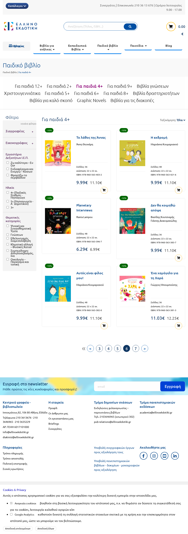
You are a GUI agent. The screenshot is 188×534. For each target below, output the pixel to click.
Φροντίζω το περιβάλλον (19, 176)
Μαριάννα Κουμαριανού (164, 144)
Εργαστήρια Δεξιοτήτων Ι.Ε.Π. (17, 155)
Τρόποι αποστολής (13, 457)
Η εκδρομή (159, 137)
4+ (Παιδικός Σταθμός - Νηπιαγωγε (18, 195)
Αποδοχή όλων (45, 528)
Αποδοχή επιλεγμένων (17, 528)
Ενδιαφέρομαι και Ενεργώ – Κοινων (22, 170)
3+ (12, 207)
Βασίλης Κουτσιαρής (162, 216)
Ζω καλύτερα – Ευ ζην (22, 163)
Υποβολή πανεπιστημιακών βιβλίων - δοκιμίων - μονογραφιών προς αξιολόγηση (117, 464)
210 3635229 (22, 421)
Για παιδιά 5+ (57, 93)
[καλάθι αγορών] (173, 28)
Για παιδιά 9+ (119, 86)
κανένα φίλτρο (28, 123)
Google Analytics (24, 514)
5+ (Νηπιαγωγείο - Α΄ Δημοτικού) (22, 202)
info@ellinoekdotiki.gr (16, 431)
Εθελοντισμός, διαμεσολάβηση (21, 239)
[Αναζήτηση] (101, 26)
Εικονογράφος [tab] (17, 143)
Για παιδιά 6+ (86, 93)
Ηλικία (10, 187)
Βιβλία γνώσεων (153, 86)
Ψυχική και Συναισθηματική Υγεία (21, 228)
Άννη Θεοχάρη (84, 144)
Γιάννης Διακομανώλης (164, 220)
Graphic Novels (91, 100)
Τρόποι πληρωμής (13, 452)
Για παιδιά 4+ (89, 86)
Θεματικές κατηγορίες (13, 219)
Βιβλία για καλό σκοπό (51, 100)
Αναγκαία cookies (25, 503)
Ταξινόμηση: (172, 120)
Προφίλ (52, 407)
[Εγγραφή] (139, 386)
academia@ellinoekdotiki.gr (156, 411)
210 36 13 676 (143, 5)
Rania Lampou (84, 216)
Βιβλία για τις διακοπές (132, 100)
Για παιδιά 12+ (28, 86)
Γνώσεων (17, 234)
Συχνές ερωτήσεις (13, 468)
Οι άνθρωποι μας (58, 412)
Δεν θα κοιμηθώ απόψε (163, 207)
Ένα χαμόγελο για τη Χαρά (164, 275)
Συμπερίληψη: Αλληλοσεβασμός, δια (22, 253)
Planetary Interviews (84, 207)
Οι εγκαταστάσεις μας (60, 418)
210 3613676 (23, 417)
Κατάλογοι (17, 6)
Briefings (53, 423)
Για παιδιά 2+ (59, 86)
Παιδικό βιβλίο (10, 72)
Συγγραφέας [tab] (15, 131)
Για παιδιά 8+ (116, 93)
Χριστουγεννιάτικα (22, 93)
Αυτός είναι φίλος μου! (89, 275)
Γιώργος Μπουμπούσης (164, 284)
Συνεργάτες (107, 5)
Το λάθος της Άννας (91, 137)
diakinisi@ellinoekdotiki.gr (18, 436)
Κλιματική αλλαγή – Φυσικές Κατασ (22, 245)
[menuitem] (16, 46)
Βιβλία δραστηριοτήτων (156, 93)
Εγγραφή (173, 385)
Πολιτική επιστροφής (15, 463)
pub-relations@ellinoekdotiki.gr (112, 421)
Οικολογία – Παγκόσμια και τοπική (20, 262)
